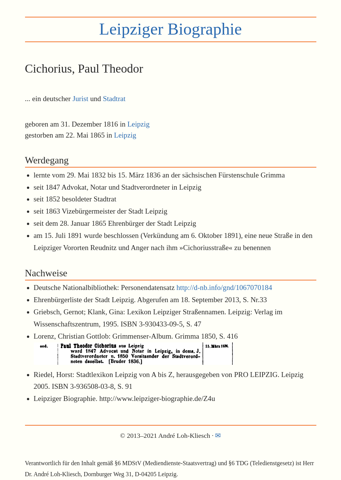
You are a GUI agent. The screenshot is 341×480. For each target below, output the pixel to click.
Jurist (80, 99)
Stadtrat (114, 99)
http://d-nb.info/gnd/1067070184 (224, 287)
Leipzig (138, 124)
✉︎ (218, 435)
